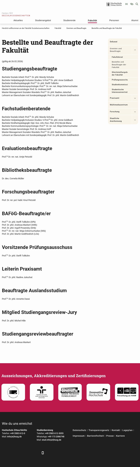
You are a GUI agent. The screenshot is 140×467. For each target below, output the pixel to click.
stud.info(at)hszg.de (51, 440)
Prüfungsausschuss (120, 80)
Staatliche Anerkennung (116, 119)
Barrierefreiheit (95, 436)
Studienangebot (43, 20)
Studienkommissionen (120, 85)
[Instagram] (30, 452)
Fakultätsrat (117, 57)
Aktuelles (18, 20)
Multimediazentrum (119, 105)
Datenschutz (79, 430)
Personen (114, 20)
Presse (110, 436)
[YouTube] (24, 452)
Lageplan (127, 430)
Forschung (115, 112)
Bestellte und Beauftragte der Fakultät (119, 64)
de (126, 4)
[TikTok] (37, 452)
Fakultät (92, 20)
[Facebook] (4, 452)
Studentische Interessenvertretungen (120, 90)
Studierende (69, 20)
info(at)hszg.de (14, 436)
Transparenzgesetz (99, 430)
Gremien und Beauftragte (116, 49)
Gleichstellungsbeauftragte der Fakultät (120, 73)
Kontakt (116, 430)
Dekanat (113, 42)
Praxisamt (114, 98)
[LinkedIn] (11, 452)
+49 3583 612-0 (17, 433)
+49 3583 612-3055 (54, 433)
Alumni (134, 20)
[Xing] (17, 452)
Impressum (79, 436)
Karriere (120, 436)
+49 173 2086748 (56, 436)
